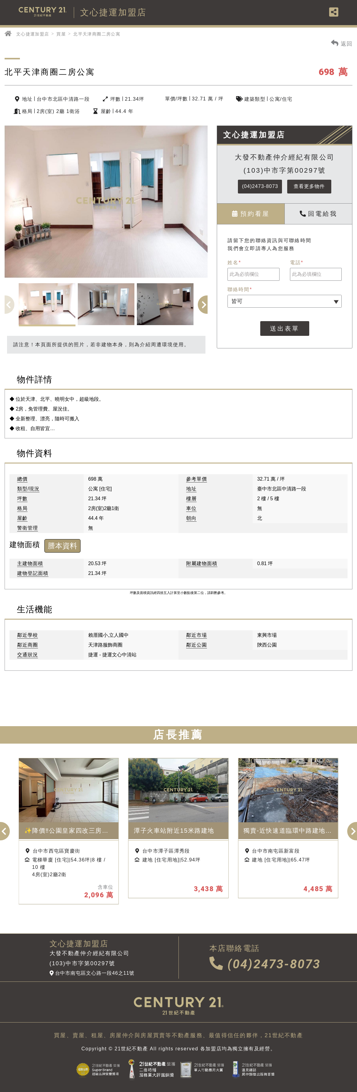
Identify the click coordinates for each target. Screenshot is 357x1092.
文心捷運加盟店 (32, 34)
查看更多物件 (309, 186)
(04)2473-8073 (260, 186)
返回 (341, 43)
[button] (207, 304)
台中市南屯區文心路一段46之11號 (92, 973)
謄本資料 (62, 546)
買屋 (61, 34)
